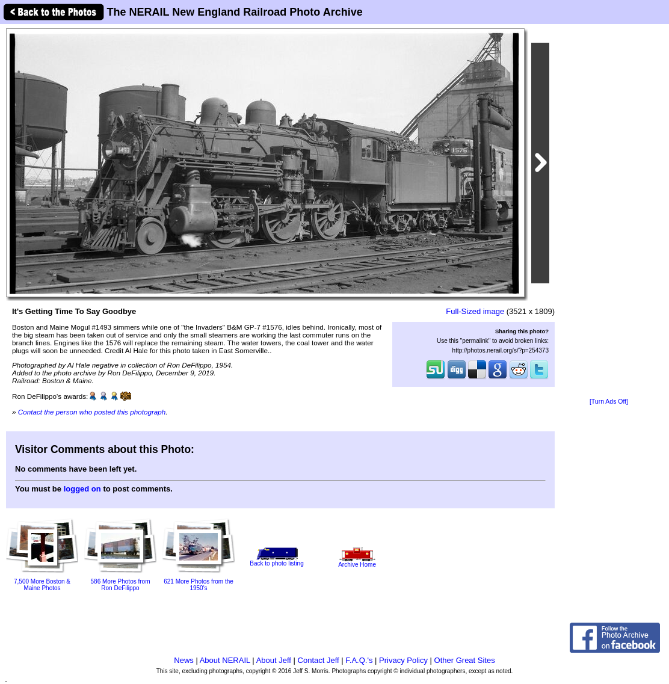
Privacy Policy (403, 660)
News (184, 660)
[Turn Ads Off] (609, 401)
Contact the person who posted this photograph (92, 412)
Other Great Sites (464, 660)
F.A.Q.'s (358, 660)
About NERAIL (225, 660)
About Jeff (273, 660)
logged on (82, 488)
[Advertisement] (609, 211)
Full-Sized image (475, 311)
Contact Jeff (318, 660)
